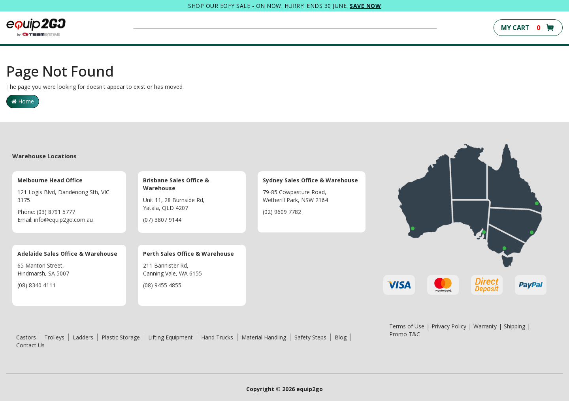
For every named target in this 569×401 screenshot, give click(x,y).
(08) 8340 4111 (36, 285)
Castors (26, 337)
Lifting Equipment (170, 337)
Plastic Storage (121, 337)
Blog (341, 337)
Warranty (485, 326)
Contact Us (30, 345)
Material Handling (263, 337)
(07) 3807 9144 (162, 219)
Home (22, 101)
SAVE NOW (365, 5)
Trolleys (54, 337)
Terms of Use (406, 326)
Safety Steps (310, 337)
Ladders (83, 337)
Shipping (514, 326)
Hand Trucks (217, 337)
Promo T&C (404, 334)
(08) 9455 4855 (162, 285)
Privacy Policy (448, 326)
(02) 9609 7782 (282, 211)
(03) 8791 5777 (56, 211)
